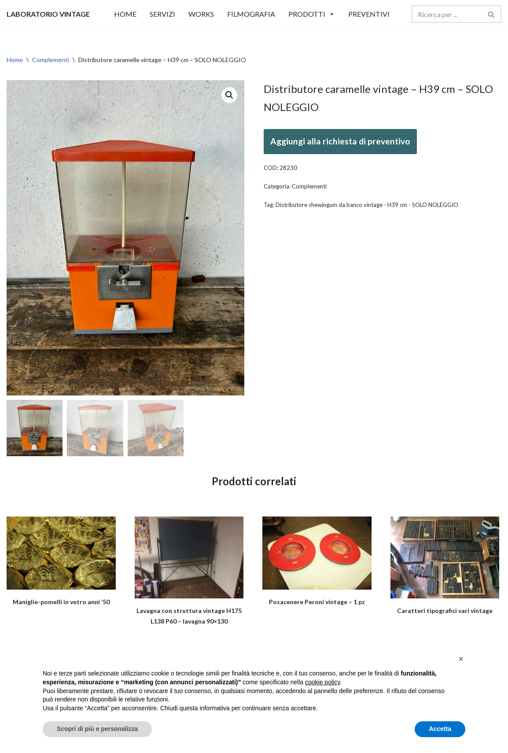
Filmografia (251, 14)
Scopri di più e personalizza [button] (97, 728)
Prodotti (311, 14)
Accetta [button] (440, 728)
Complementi (50, 59)
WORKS (201, 14)
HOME (125, 14)
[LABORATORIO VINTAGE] (48, 14)
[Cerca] (447, 14)
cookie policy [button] (322, 682)
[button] (229, 95)
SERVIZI (162, 14)
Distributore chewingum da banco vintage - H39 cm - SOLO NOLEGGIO (367, 204)
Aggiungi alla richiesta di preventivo (340, 141)
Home (15, 59)
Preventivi (369, 14)
